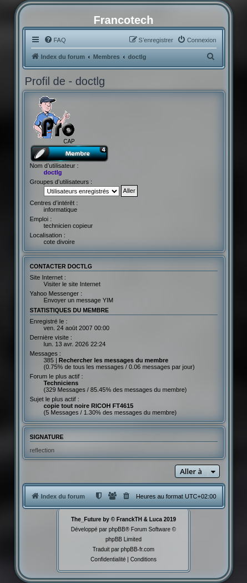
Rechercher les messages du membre (114, 360)
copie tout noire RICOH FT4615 (89, 405)
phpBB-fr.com (138, 549)
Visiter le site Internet (72, 284)
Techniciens (61, 383)
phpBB (117, 529)
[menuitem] (55, 40)
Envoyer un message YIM (79, 300)
